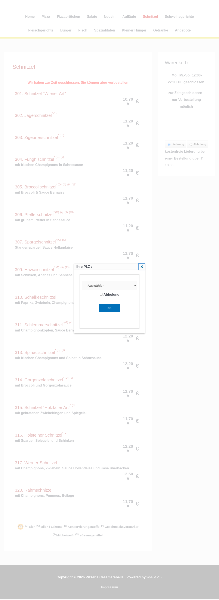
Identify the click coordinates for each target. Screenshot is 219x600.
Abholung (110, 295)
